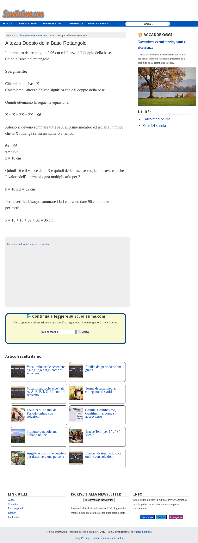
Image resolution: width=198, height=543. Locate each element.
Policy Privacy (81, 538)
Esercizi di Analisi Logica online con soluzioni (103, 455)
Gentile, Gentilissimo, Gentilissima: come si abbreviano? (100, 413)
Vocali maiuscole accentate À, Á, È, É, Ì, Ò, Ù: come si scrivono (46, 391)
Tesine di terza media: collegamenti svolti (100, 390)
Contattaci (13, 504)
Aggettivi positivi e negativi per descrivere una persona (46, 455)
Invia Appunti (15, 508)
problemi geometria (28, 244)
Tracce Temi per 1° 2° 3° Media (102, 433)
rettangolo (44, 244)
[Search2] (58, 332)
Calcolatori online (156, 119)
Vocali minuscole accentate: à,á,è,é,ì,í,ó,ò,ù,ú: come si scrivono (46, 370)
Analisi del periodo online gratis (103, 368)
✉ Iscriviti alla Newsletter (99, 499)
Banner (12, 512)
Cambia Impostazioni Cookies (108, 538)
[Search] (83, 332)
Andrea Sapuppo (142, 531)
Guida (11, 499)
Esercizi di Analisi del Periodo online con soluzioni (42, 413)
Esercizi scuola (154, 125)
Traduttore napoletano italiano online (42, 433)
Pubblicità (13, 517)
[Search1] (148, 24)
